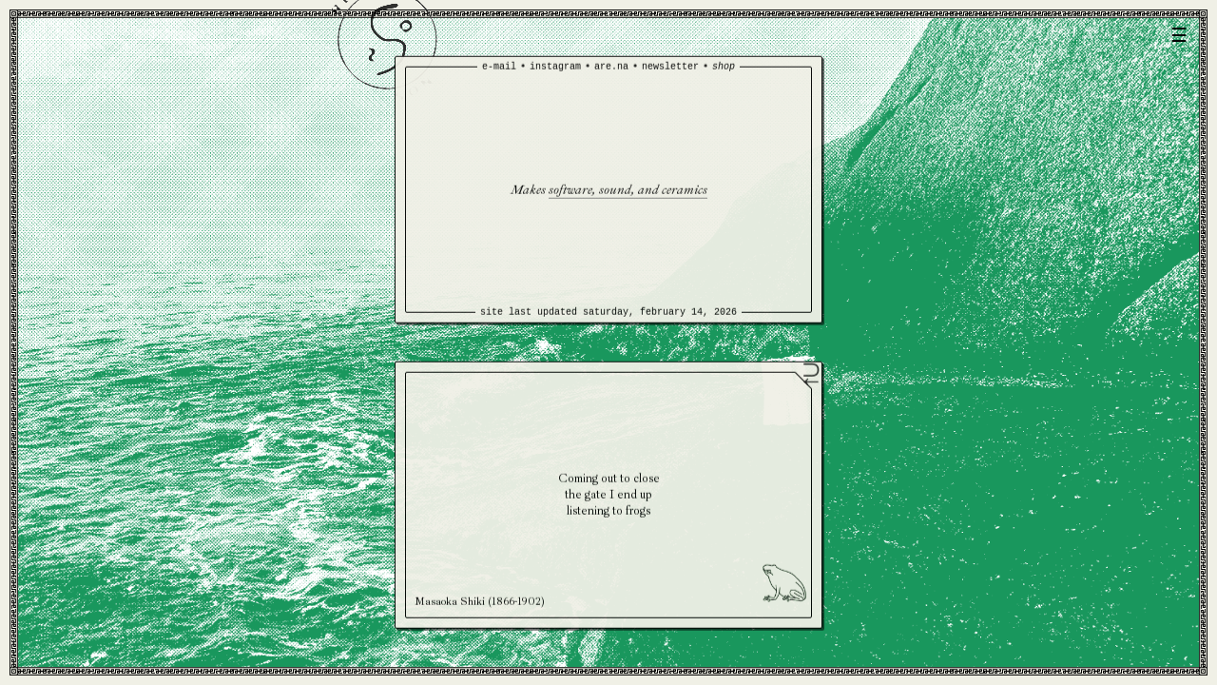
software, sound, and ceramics (628, 189)
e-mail (499, 67)
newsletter (670, 67)
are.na (611, 67)
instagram (555, 67)
